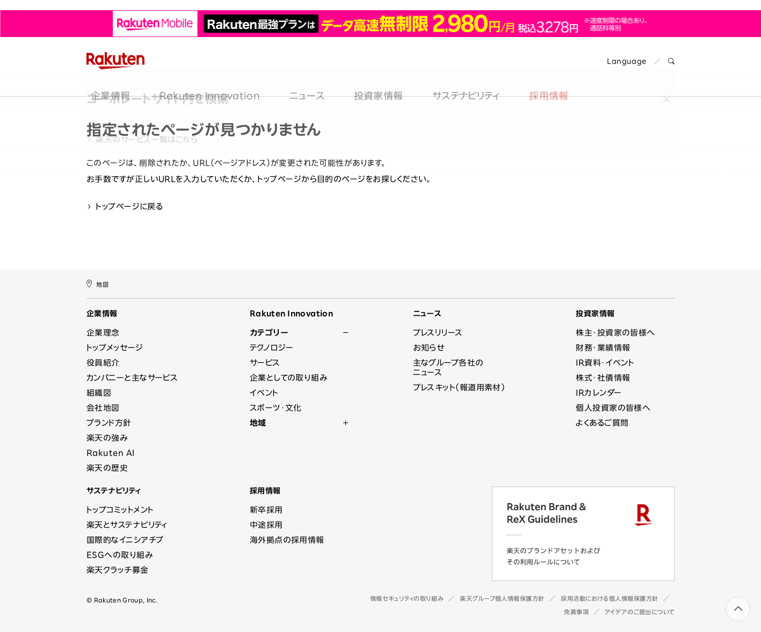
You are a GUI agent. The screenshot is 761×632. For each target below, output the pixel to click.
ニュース (302, 77)
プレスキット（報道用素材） (459, 387)
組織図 (98, 393)
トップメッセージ (114, 348)
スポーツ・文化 (276, 408)
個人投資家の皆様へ (613, 408)
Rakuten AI (110, 453)
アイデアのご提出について (640, 612)
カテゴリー (269, 333)
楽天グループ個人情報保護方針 (502, 598)
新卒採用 (266, 510)
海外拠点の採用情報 (287, 540)
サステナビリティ (462, 77)
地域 (258, 423)
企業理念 (103, 333)
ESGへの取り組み (119, 555)
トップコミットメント (120, 510)
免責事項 (576, 612)
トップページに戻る (124, 206)
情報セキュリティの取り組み (407, 598)
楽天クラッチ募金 (117, 570)
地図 (97, 284)
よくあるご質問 (602, 423)
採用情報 (544, 77)
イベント (264, 393)
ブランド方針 (109, 423)
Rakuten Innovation (205, 77)
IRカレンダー (598, 393)
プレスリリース (438, 333)
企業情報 (106, 77)
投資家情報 (374, 77)
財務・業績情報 (603, 348)
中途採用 (266, 525)
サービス (265, 363)
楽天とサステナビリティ (127, 525)
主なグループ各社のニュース (448, 367)
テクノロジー (272, 348)
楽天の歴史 (107, 468)
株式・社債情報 (603, 378)
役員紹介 (103, 363)
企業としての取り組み (289, 378)
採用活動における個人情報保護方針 (609, 598)
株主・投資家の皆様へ (615, 333)
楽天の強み (106, 438)
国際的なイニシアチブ (125, 540)
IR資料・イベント (605, 363)
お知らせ (429, 348)
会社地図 (103, 408)
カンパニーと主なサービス (132, 378)
